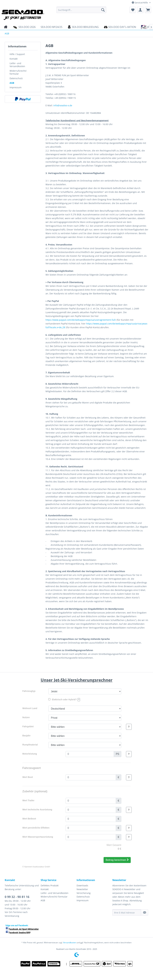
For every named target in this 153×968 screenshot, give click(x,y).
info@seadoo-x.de (62, 105)
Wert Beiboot (29, 818)
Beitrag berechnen (117, 859)
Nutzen (26, 717)
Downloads (82, 885)
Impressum (15, 87)
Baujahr (26, 735)
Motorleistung (29, 753)
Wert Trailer (28, 800)
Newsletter (82, 889)
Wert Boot (27, 777)
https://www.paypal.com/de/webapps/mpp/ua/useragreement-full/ (81, 319)
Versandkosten (69, 942)
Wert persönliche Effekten (35, 827)
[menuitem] (81, 10)
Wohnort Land (29, 708)
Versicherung (84, 893)
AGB (12, 82)
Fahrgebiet (28, 726)
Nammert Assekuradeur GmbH (37, 867)
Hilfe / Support (17, 54)
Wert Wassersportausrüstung (37, 837)
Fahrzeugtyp (28, 691)
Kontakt (14, 58)
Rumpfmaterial (30, 744)
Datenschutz (16, 78)
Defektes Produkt (50, 885)
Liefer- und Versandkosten (17, 65)
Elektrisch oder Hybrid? (64, 699)
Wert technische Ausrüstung (37, 809)
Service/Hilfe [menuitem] (140, 2)
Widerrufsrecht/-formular (18, 72)
